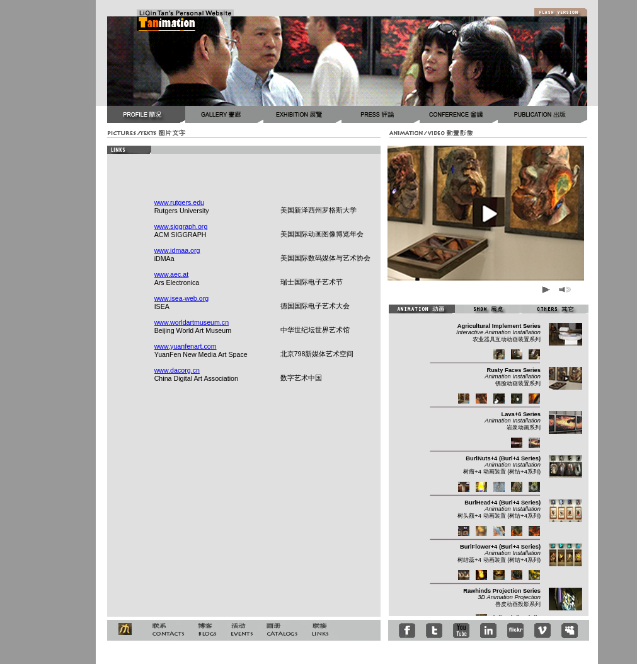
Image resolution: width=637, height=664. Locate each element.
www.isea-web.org (181, 298)
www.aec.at (171, 274)
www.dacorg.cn (177, 370)
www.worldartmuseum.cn (191, 322)
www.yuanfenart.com (185, 346)
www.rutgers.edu (179, 202)
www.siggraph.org (181, 226)
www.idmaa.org (177, 250)
